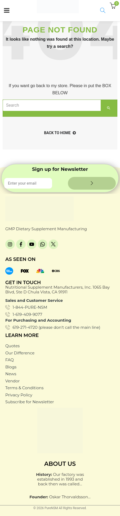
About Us (60, 463)
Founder (38, 496)
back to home (60, 133)
